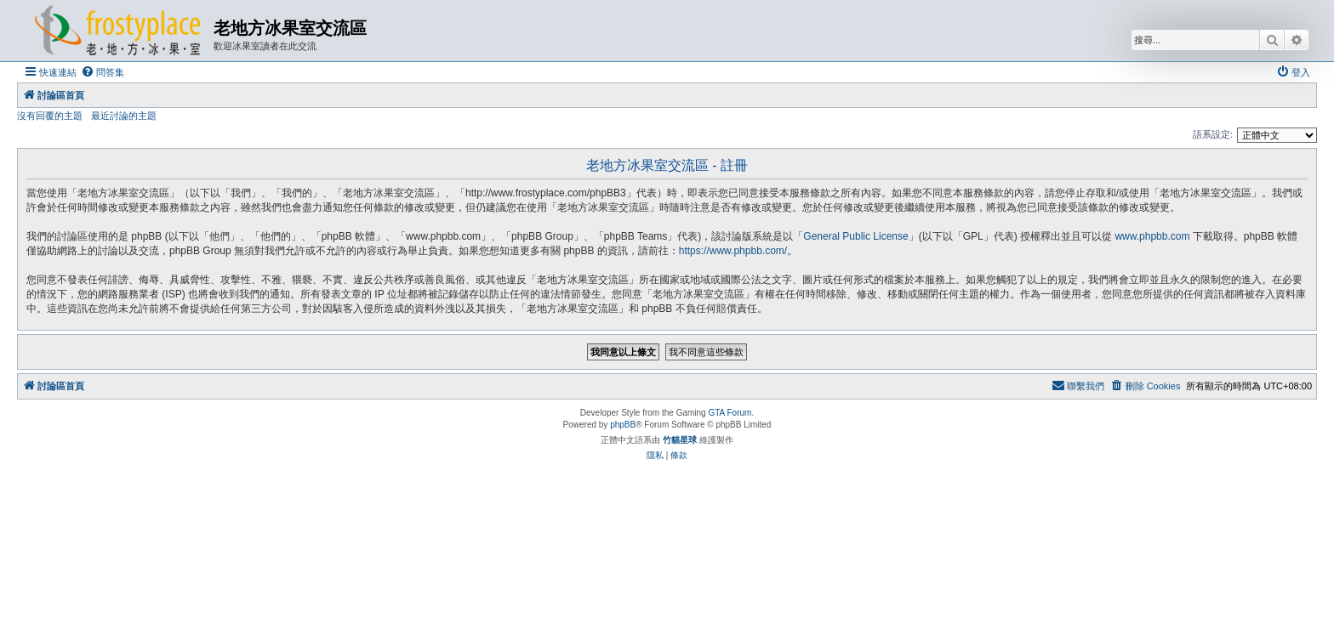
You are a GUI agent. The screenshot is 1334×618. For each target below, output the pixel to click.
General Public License (855, 236)
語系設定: (1213, 134)
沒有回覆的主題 (50, 116)
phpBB (623, 424)
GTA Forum (729, 412)
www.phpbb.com (1152, 236)
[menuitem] (102, 72)
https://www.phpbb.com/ (733, 251)
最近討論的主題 (124, 116)
